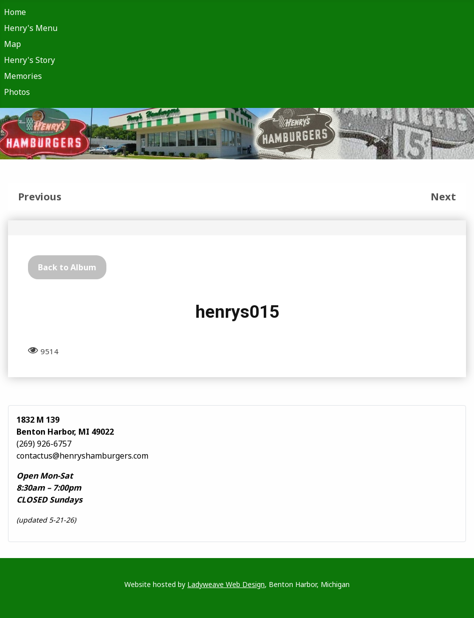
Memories (23, 75)
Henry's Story (29, 59)
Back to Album (67, 267)
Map (12, 43)
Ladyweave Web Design (226, 584)
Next (443, 196)
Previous (39, 196)
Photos (17, 91)
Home (15, 11)
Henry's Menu (30, 27)
